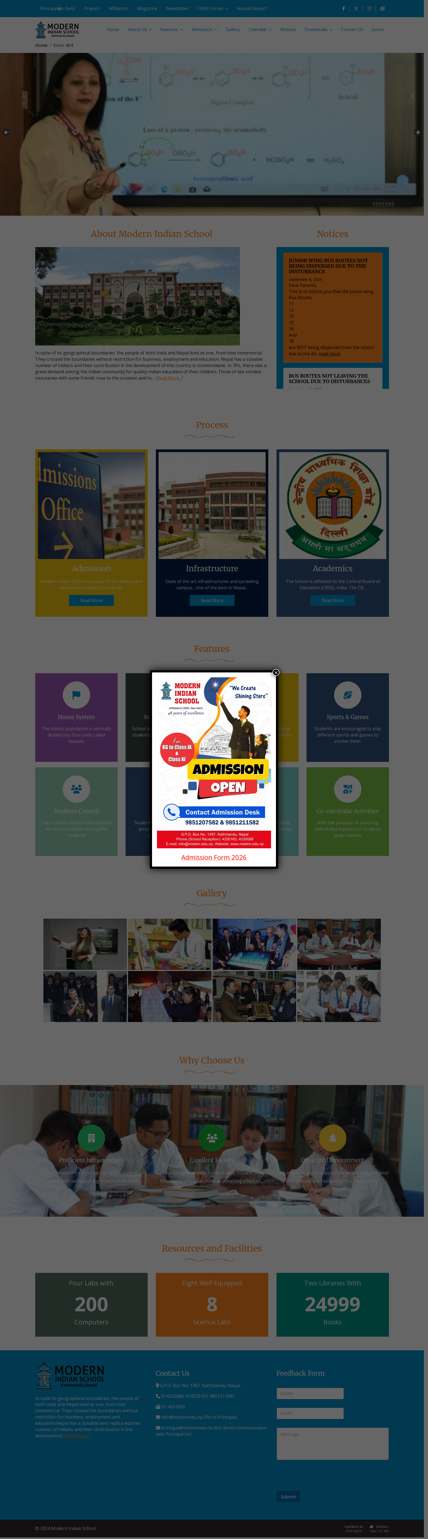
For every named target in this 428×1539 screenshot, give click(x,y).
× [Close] (276, 672)
